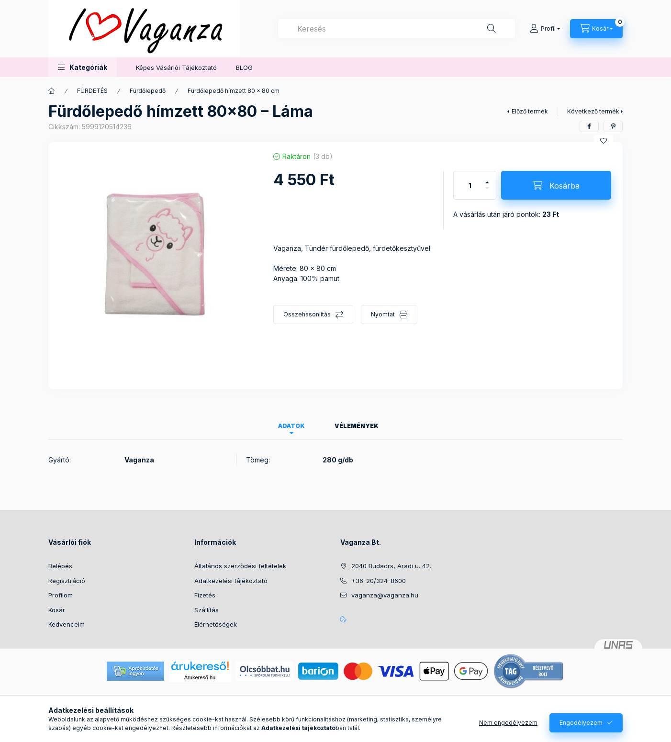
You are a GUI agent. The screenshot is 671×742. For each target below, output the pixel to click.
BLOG (244, 67)
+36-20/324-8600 (378, 581)
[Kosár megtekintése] (596, 28)
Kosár (56, 610)
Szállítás (206, 610)
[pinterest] (613, 126)
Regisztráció (66, 581)
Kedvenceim (66, 624)
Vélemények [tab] (357, 425)
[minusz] (487, 192)
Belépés (60, 566)
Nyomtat (383, 314)
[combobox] (396, 28)
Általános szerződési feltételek (240, 566)
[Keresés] (491, 29)
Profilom (60, 595)
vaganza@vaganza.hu (384, 595)
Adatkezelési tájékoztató (231, 581)
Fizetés (204, 595)
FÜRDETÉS (92, 90)
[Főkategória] (51, 91)
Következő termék (593, 111)
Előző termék (530, 111)
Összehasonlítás (307, 314)
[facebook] (589, 126)
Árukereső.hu (199, 677)
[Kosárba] (556, 185)
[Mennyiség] (470, 185)
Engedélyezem (581, 722)
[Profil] (545, 28)
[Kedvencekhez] (603, 140)
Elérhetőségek (215, 624)
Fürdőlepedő (148, 90)
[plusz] (487, 178)
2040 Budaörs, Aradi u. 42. (391, 566)
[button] (82, 67)
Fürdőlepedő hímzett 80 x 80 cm (234, 90)
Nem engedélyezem (508, 722)
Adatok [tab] (291, 425)
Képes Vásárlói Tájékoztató (176, 67)
